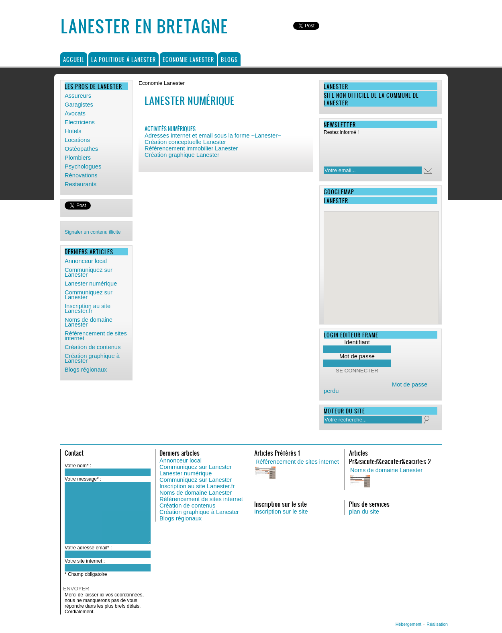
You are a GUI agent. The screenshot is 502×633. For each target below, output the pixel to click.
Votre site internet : (85, 561)
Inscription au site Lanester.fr (87, 308)
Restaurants (80, 184)
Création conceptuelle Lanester (185, 142)
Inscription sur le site (281, 511)
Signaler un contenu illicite (92, 232)
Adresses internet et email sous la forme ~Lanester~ (213, 135)
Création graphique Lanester (182, 155)
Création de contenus (92, 347)
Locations (77, 140)
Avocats (75, 113)
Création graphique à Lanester (92, 358)
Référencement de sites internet (96, 335)
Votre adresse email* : (88, 548)
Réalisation (437, 624)
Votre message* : (83, 479)
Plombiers (78, 157)
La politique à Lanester (123, 59)
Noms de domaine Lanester (88, 322)
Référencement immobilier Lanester (191, 148)
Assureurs (78, 95)
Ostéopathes (81, 149)
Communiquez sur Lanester (88, 272)
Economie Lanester (188, 59)
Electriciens (80, 122)
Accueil (73, 59)
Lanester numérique (91, 283)
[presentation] (375, 148)
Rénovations (81, 175)
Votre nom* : (78, 466)
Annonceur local (86, 261)
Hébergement (409, 624)
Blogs (229, 59)
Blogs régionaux (86, 369)
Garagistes (79, 104)
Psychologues (83, 166)
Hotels (73, 131)
